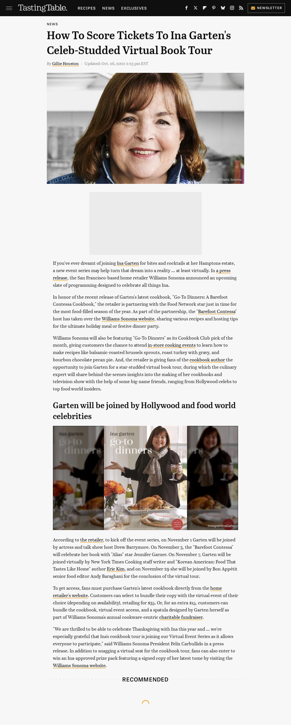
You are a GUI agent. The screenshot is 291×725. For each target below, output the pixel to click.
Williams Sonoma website (128, 318)
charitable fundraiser (180, 617)
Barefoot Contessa (216, 311)
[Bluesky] (222, 9)
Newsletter (266, 7)
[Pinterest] (213, 9)
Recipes (87, 8)
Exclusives (134, 8)
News (108, 8)
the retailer (91, 539)
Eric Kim (115, 568)
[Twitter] (195, 9)
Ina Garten (128, 263)
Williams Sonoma (230, 179)
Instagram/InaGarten (222, 526)
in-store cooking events (172, 345)
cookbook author (207, 359)
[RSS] (241, 9)
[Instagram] (232, 9)
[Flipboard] (204, 9)
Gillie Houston (65, 63)
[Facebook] (186, 9)
